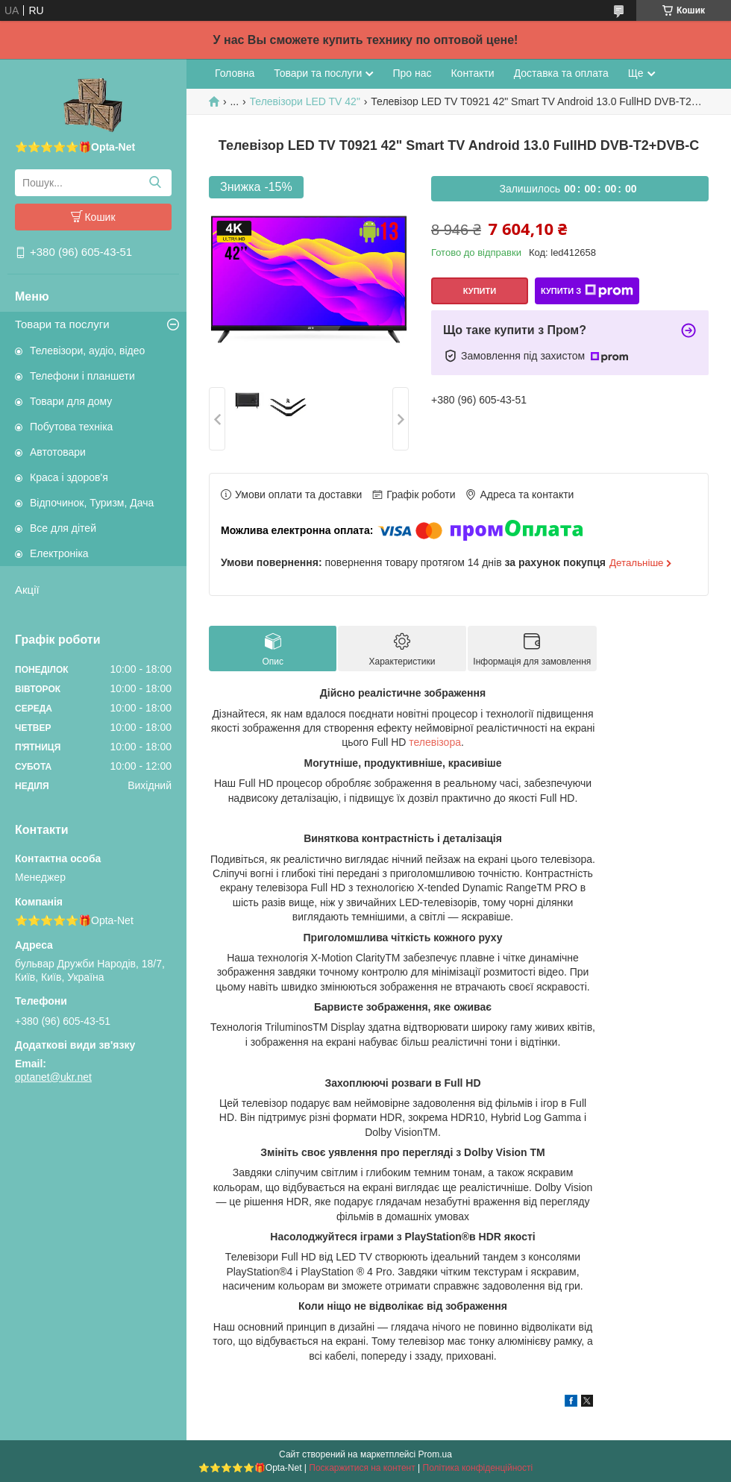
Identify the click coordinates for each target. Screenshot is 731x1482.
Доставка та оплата (561, 73)
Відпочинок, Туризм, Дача (92, 503)
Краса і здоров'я (69, 477)
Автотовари (58, 452)
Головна (234, 73)
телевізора (435, 742)
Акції (27, 589)
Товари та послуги (62, 324)
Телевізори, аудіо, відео (87, 351)
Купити (479, 290)
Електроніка (59, 553)
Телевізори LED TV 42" (305, 101)
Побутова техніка (71, 427)
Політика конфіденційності (478, 1468)
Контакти (472, 73)
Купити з (587, 291)
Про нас (411, 73)
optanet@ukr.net (53, 1077)
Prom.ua (435, 1454)
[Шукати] (155, 182)
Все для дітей (63, 528)
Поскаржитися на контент (362, 1468)
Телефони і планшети (82, 376)
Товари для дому (71, 401)
